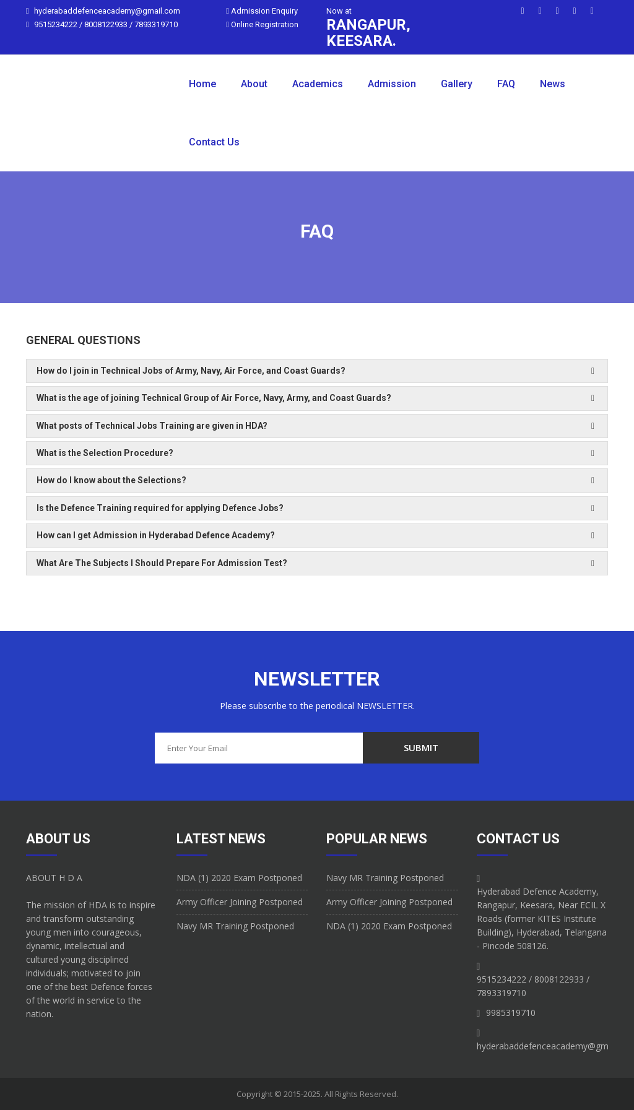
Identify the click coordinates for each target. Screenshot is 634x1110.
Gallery (456, 84)
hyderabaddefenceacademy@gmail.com (107, 10)
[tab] (317, 370)
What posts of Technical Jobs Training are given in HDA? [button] (152, 426)
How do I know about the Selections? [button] (111, 480)
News (552, 84)
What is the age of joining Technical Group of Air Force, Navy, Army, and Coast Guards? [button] (214, 398)
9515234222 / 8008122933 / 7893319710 (106, 24)
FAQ (506, 84)
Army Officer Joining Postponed (239, 902)
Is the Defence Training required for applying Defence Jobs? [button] (160, 508)
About (254, 84)
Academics (317, 84)
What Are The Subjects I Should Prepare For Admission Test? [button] (162, 563)
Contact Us (214, 142)
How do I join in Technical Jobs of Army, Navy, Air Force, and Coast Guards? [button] (191, 371)
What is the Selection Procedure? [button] (105, 453)
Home (202, 84)
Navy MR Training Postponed (235, 926)
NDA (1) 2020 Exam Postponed (239, 878)
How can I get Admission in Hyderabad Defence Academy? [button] (156, 535)
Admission (392, 84)
